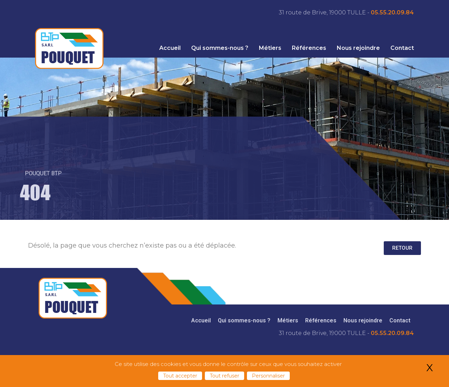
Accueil (170, 48)
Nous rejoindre (358, 48)
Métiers (270, 48)
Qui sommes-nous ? (219, 48)
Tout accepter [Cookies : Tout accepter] (180, 376)
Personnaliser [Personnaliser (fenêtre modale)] (268, 376)
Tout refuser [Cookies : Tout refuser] (224, 376)
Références (309, 48)
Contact (402, 48)
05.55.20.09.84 (392, 12)
